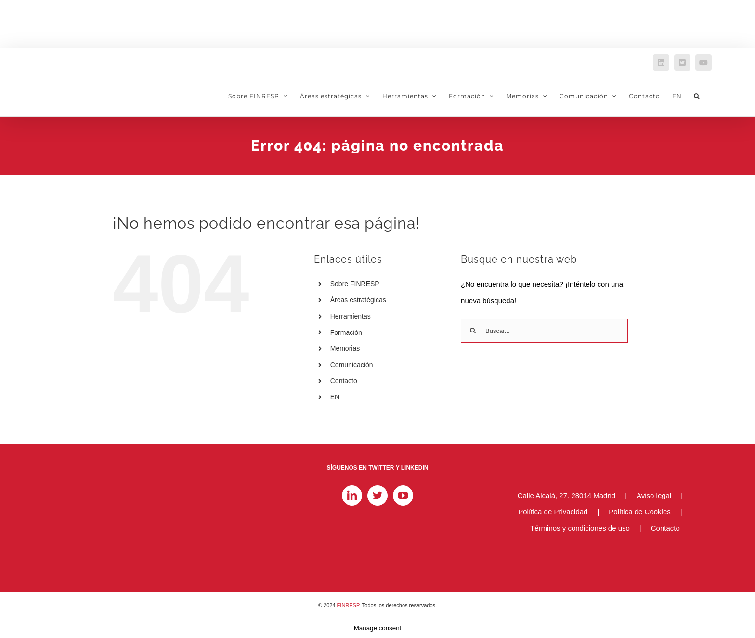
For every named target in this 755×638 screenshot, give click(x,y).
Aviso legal (654, 495)
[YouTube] (403, 495)
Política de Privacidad (552, 512)
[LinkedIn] (352, 495)
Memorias (345, 348)
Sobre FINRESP (354, 284)
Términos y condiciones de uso (580, 528)
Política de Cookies (639, 512)
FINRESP (348, 605)
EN (334, 397)
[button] (697, 96)
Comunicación (351, 365)
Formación (346, 332)
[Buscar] (473, 331)
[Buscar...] (544, 331)
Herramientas (350, 316)
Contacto (343, 380)
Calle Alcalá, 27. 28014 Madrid (566, 495)
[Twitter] (377, 495)
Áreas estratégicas (358, 300)
